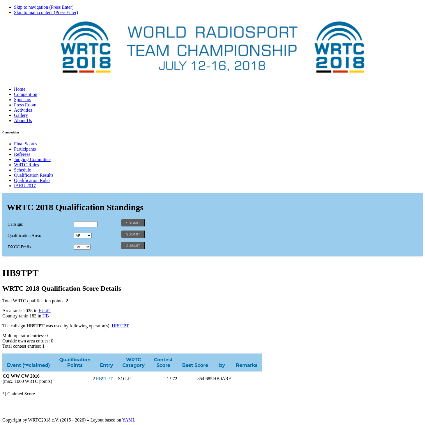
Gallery (21, 115)
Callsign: (15, 224)
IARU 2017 (25, 185)
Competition (25, 94)
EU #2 (44, 310)
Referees (22, 154)
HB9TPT (120, 325)
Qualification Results (34, 175)
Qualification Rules (32, 180)
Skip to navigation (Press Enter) (43, 7)
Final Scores (25, 143)
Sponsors (22, 99)
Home (19, 89)
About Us (23, 120)
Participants (25, 149)
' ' (83, 235)
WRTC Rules (26, 164)
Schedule (22, 169)
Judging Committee (32, 159)
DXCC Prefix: (20, 246)
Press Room (25, 104)
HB (45, 315)
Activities (23, 110)
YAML (128, 419)
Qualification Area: (24, 235)
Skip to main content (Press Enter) (46, 12)
